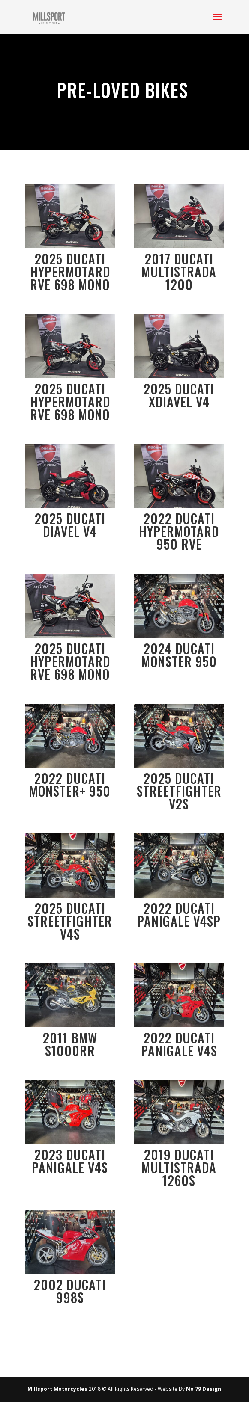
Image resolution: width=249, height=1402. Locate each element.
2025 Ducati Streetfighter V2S (179, 790)
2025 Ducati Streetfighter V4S (69, 920)
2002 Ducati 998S (70, 1291)
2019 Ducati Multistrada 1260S (178, 1167)
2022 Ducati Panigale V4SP (179, 914)
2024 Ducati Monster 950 (179, 655)
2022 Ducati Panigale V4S (179, 1044)
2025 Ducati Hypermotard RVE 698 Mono (70, 271)
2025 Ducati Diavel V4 (70, 525)
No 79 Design (203, 1389)
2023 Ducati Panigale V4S (70, 1161)
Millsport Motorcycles (57, 1389)
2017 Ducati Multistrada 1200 (178, 271)
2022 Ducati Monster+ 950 (70, 784)
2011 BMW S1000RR (70, 1044)
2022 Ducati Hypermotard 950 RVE (179, 531)
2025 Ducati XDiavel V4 (179, 395)
